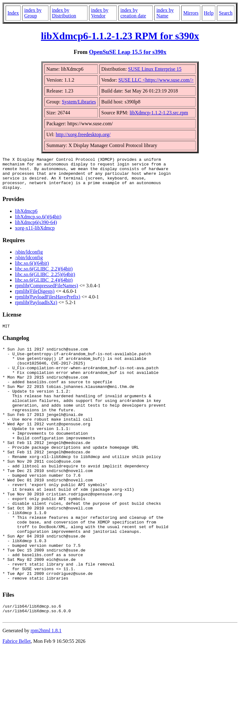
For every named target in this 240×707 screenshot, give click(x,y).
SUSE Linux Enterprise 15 (155, 69)
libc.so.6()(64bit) (32, 269)
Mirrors (190, 13)
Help (208, 13)
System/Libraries (79, 101)
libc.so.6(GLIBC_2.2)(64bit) (43, 275)
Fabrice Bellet (16, 699)
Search (225, 13)
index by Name (165, 12)
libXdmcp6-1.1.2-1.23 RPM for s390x (120, 35)
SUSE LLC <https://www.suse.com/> (156, 80)
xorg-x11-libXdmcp (35, 234)
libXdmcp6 (26, 217)
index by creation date (133, 12)
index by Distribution (64, 12)
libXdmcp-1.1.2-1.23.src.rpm (159, 112)
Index (13, 13)
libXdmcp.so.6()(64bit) (38, 223)
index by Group (33, 12)
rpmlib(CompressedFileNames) (46, 292)
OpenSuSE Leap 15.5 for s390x (128, 52)
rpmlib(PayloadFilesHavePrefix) (47, 303)
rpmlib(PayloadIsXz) (36, 309)
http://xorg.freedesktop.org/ (83, 134)
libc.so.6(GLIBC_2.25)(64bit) (45, 281)
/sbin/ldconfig (29, 258)
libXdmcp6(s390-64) (36, 229)
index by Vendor (99, 12)
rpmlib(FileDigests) (34, 297)
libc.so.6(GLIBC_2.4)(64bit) (43, 286)
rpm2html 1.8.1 (46, 688)
